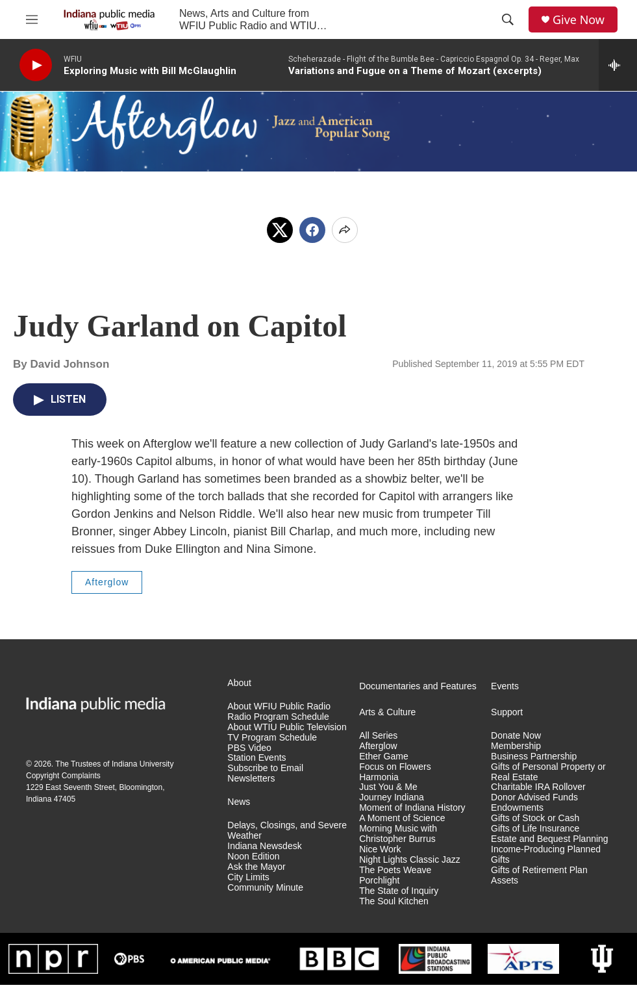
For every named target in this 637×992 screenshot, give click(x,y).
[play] (35, 65)
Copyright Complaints (63, 775)
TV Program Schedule (272, 738)
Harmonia (379, 777)
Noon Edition (253, 856)
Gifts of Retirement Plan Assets (539, 875)
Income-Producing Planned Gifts (546, 855)
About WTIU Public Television (286, 727)
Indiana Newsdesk (264, 846)
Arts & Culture (387, 712)
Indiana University (142, 764)
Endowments (517, 808)
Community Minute (265, 888)
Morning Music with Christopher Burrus (398, 834)
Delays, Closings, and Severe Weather (287, 830)
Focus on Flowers (395, 767)
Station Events (256, 758)
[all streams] (618, 65)
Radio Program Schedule (278, 717)
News (238, 802)
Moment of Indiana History (412, 808)
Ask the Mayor (256, 867)
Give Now (579, 20)
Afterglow (107, 582)
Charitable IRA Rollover (538, 787)
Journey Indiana (391, 797)
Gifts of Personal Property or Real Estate (548, 772)
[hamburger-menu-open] (31, 19)
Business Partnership (534, 756)
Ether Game (383, 756)
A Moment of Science (402, 818)
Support (507, 712)
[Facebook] (312, 230)
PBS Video (249, 748)
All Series (378, 736)
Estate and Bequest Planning (549, 839)
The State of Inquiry (398, 891)
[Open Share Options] (345, 230)
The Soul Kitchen (394, 901)
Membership (516, 746)
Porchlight (379, 880)
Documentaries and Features (418, 686)
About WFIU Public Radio (279, 706)
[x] (280, 230)
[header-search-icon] (507, 19)
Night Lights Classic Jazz (409, 860)
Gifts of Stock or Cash (535, 818)
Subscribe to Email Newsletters (265, 773)
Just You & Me (388, 787)
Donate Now (516, 736)
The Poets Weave (395, 870)
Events (505, 686)
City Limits (248, 877)
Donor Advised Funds (534, 797)
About (239, 683)
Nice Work (380, 849)
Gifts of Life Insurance (535, 828)
